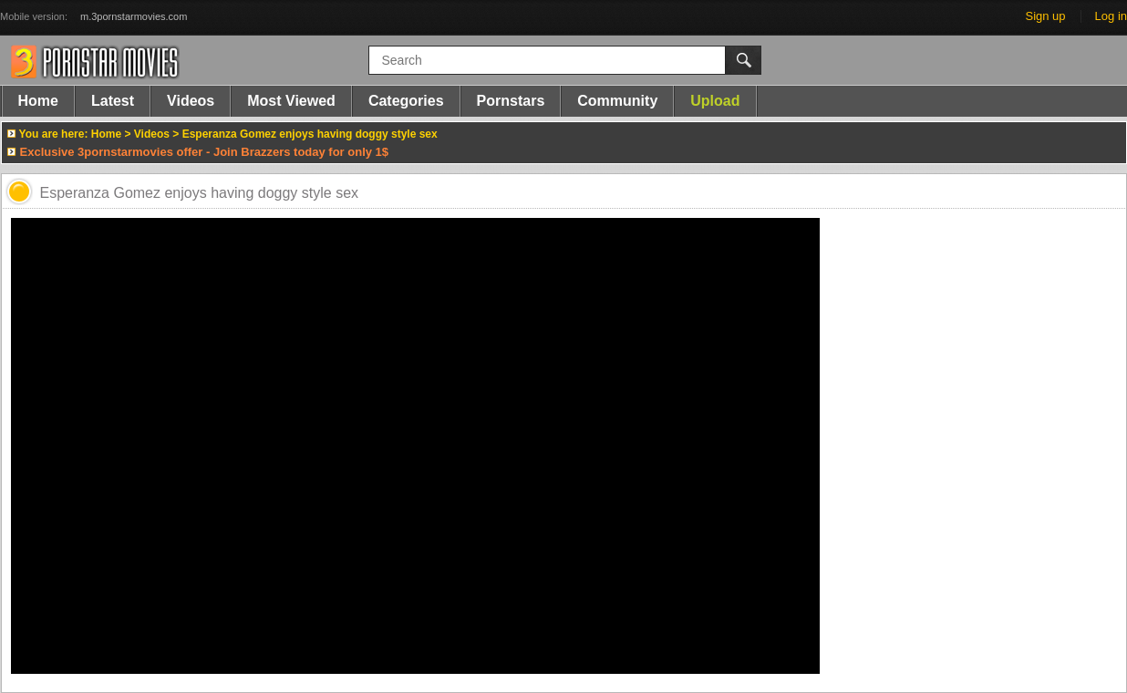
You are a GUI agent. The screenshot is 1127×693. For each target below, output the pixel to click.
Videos (190, 101)
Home (38, 101)
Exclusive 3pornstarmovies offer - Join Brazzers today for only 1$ (204, 152)
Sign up (1045, 16)
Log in (1111, 16)
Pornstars (511, 101)
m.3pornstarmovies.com (133, 16)
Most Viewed (291, 101)
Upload (714, 101)
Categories (406, 101)
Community (617, 101)
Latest (112, 101)
